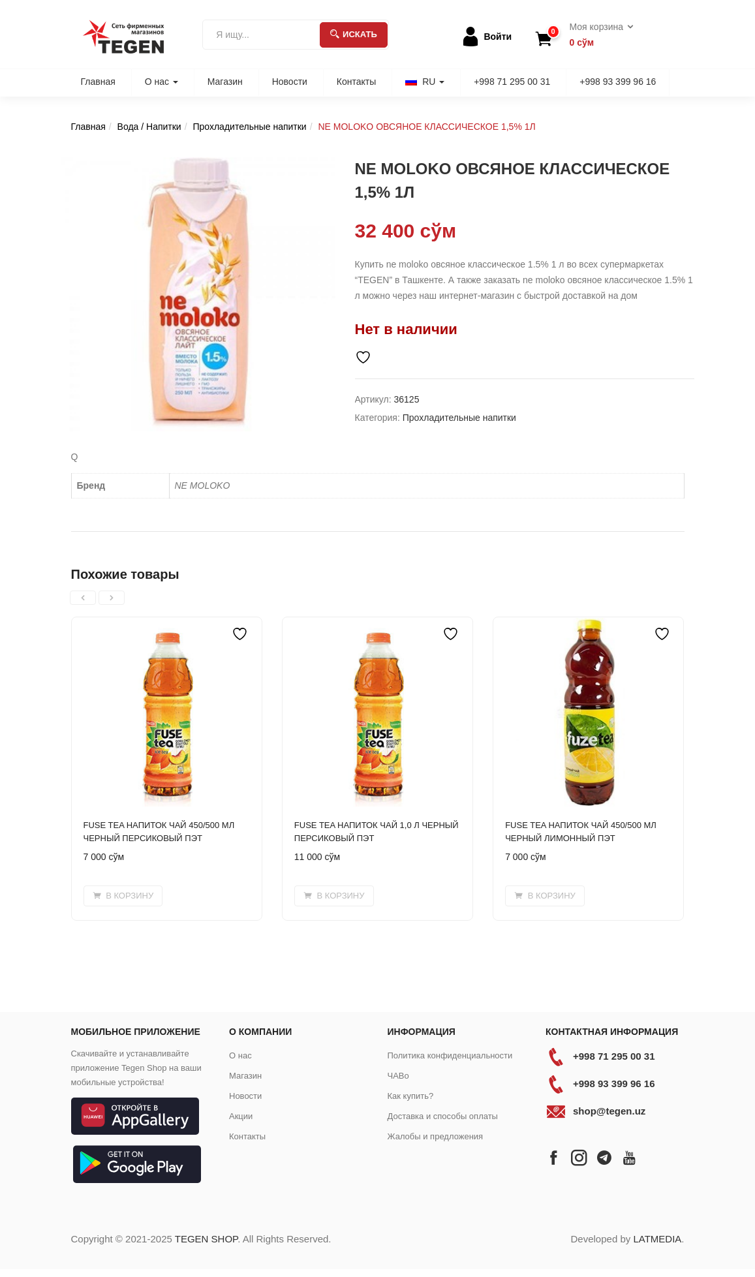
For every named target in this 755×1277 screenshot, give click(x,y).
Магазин (225, 81)
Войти (498, 36)
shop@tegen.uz (609, 1110)
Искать (353, 34)
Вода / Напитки (149, 126)
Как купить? (411, 1096)
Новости (289, 81)
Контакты (356, 81)
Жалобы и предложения (436, 1136)
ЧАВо (398, 1076)
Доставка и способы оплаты (443, 1116)
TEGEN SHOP (206, 1238)
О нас (161, 81)
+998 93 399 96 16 (617, 81)
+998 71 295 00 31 (512, 81)
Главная (98, 81)
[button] (597, 35)
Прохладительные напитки (249, 126)
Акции (241, 1116)
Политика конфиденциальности (450, 1055)
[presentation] (83, 598)
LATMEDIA (657, 1238)
